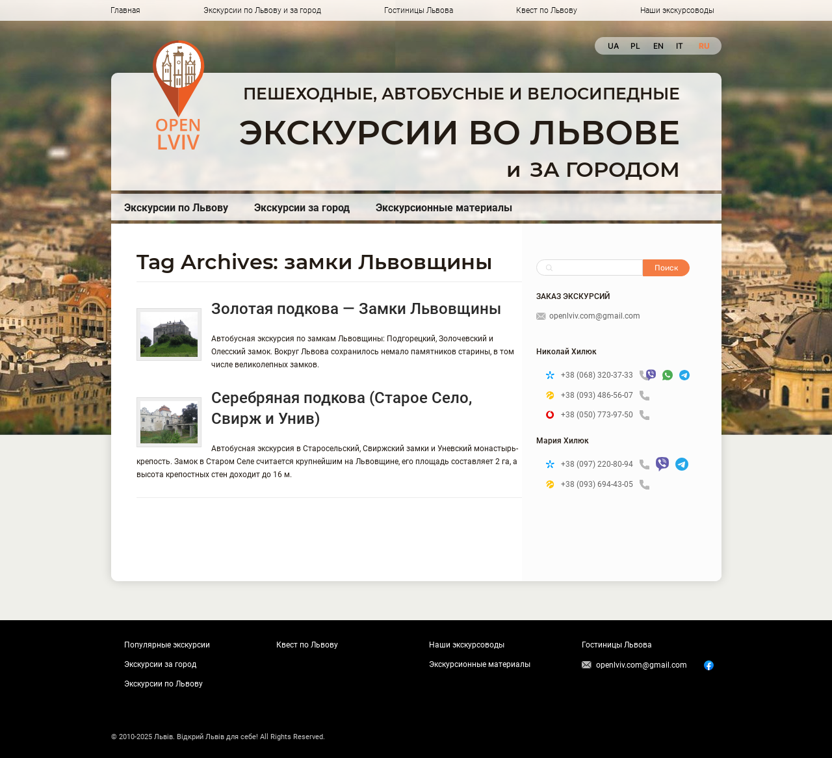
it (679, 46)
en (658, 46)
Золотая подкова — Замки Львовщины (356, 309)
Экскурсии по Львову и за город (262, 10)
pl (635, 46)
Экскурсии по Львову (176, 208)
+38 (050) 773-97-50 (605, 415)
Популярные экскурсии (167, 644)
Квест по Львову (546, 10)
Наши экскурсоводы (677, 10)
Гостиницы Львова (418, 10)
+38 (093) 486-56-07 (605, 395)
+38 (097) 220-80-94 (605, 464)
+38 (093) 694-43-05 (605, 485)
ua (613, 46)
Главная (125, 10)
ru (703, 46)
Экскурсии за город (302, 208)
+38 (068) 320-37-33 (600, 375)
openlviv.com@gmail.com (588, 315)
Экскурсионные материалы (444, 208)
